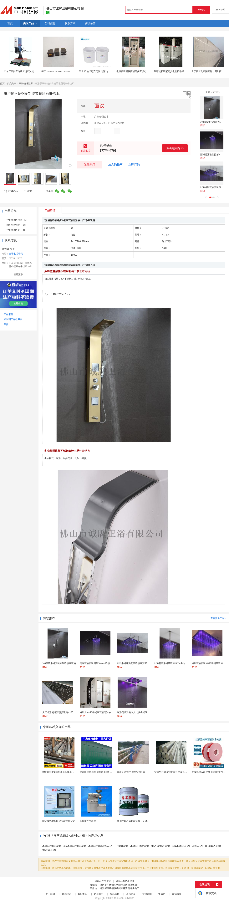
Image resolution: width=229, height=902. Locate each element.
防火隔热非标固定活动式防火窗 (58, 821)
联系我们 (66, 894)
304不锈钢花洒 (181, 846)
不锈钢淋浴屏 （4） (16, 229)
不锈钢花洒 (121, 846)
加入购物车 (115, 164)
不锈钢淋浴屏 (26, 83)
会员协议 (130, 894)
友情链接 (176, 894)
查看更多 (18, 274)
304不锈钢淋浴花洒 (74, 846)
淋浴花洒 (197, 846)
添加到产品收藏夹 (13, 319)
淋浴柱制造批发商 (125, 881)
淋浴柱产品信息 (103, 881)
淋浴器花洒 (49, 850)
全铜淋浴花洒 (213, 846)
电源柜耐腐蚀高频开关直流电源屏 (133, 71)
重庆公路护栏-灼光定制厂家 (131, 772)
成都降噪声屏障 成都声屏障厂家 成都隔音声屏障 (104, 772)
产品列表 (11, 83)
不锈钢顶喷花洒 (139, 846)
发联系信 (89, 164)
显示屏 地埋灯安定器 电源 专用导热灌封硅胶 (102, 71)
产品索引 (8, 314)
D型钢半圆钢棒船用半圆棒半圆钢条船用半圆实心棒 (68, 772)
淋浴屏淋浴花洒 (160, 846)
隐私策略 (114, 894)
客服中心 (82, 894)
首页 (2, 83)
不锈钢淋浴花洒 (51, 846)
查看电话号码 (175, 148)
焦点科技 (118, 898)
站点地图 (98, 894)
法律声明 (147, 894)
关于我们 (50, 894)
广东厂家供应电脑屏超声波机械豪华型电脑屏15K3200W (32, 71)
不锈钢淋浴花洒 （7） (17, 219)
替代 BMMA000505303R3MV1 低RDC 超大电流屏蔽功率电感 (72, 71)
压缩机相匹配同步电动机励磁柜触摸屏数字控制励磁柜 (181, 71)
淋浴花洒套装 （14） (16, 224)
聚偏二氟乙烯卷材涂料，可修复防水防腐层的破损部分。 (146, 821)
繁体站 (161, 894)
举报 (27, 191)
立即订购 (134, 164)
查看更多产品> (218, 618)
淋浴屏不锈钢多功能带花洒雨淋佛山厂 (119, 885)
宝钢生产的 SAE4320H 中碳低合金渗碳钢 (175, 772)
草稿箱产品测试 (88, 821)
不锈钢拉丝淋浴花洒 (100, 846)
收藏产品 (11, 191)
